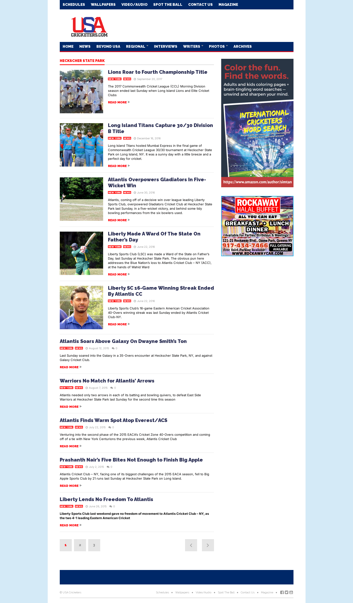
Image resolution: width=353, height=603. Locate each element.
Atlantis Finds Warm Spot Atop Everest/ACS (113, 420)
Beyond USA (108, 46)
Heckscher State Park (82, 61)
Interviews (165, 46)
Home (68, 46)
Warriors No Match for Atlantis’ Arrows (107, 381)
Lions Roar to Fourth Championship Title (157, 72)
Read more (117, 102)
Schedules (74, 4)
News (85, 46)
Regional (136, 46)
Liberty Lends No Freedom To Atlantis (106, 499)
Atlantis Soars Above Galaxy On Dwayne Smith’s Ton (123, 341)
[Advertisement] (205, 25)
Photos (217, 46)
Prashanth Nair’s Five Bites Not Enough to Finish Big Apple (131, 460)
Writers (192, 46)
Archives (242, 46)
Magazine (228, 4)
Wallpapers (103, 4)
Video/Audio (134, 4)
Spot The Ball (167, 4)
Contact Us (200, 4)
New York (114, 79)
